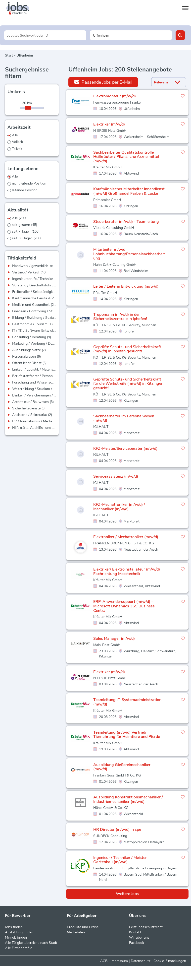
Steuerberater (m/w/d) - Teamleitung (126, 221)
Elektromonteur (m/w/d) (114, 96)
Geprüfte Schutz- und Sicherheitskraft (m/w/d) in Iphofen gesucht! (127, 349)
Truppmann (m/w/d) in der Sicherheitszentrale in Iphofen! (120, 317)
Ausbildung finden (19, 932)
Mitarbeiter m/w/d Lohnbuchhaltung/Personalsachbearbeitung (129, 254)
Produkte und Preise (82, 927)
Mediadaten (76, 932)
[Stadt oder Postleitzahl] (131, 35)
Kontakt (135, 932)
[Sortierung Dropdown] (178, 82)
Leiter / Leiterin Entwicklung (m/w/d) (125, 286)
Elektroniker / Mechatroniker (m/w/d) (125, 537)
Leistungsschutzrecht (146, 927)
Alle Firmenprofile (18, 948)
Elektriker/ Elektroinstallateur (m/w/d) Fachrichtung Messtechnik (126, 572)
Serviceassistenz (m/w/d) (115, 476)
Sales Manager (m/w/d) (114, 638)
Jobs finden (14, 927)
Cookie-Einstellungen (169, 961)
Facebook (136, 942)
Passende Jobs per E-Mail (103, 82)
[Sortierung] (162, 82)
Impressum (119, 961)
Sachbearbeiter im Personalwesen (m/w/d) (123, 418)
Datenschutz (140, 961)
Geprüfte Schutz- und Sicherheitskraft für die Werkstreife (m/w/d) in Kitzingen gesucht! (128, 384)
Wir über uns (139, 937)
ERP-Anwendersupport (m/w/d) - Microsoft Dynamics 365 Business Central (124, 606)
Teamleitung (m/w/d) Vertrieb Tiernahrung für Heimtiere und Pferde (126, 735)
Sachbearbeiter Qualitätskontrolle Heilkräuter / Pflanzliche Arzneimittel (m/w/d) (126, 157)
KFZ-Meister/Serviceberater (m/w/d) (125, 448)
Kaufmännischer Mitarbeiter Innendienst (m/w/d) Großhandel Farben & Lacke (129, 191)
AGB (103, 961)
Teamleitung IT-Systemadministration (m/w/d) (127, 702)
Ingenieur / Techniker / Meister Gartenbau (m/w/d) (120, 860)
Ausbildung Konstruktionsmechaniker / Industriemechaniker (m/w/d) (128, 799)
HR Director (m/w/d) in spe (117, 829)
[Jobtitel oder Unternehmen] (45, 35)
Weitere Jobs (127, 894)
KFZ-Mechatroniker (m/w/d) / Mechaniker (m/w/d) (119, 507)
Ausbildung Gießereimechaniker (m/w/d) (121, 767)
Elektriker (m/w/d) (109, 124)
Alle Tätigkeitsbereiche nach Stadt (31, 942)
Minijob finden (16, 937)
